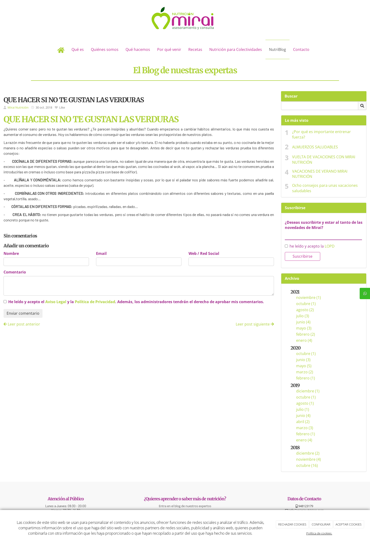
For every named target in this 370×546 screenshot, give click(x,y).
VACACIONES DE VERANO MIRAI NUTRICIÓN (319, 174)
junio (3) (303, 359)
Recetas (195, 49)
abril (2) (303, 421)
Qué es (77, 49)
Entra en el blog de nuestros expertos (185, 506)
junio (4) (303, 322)
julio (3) (302, 315)
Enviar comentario (23, 313)
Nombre (11, 253)
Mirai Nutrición (18, 107)
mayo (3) (303, 328)
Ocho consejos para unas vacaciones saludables (325, 188)
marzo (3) (304, 427)
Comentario (15, 272)
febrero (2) (305, 334)
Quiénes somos (104, 49)
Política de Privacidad (95, 301)
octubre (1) (306, 303)
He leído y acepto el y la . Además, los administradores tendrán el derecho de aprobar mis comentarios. (136, 301)
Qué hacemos (138, 49)
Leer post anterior (22, 324)
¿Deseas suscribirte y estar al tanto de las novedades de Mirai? (323, 225)
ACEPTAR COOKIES (349, 524)
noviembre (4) (308, 459)
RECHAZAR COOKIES (292, 524)
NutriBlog (277, 49)
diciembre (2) (308, 453)
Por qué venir (169, 49)
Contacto (301, 49)
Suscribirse (302, 256)
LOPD (330, 246)
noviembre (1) (308, 297)
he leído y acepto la (310, 246)
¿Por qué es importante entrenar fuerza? (321, 134)
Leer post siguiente (255, 324)
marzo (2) (304, 372)
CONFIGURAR (321, 524)
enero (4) (304, 340)
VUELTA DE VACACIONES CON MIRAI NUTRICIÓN (323, 159)
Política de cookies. (319, 533)
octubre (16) (307, 465)
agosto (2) (305, 309)
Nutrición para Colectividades (235, 49)
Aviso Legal (55, 301)
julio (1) (302, 409)
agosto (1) (305, 403)
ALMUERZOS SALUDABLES (315, 147)
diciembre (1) (308, 391)
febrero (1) (305, 378)
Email (101, 253)
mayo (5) (303, 365)
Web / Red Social (204, 253)
